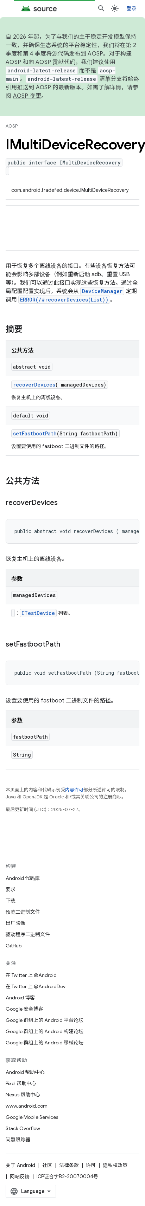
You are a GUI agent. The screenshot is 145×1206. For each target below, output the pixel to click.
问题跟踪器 (18, 1139)
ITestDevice (38, 613)
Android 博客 (20, 997)
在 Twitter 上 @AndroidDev (35, 986)
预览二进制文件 (23, 912)
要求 (10, 889)
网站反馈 (20, 1176)
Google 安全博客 (24, 1009)
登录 (132, 8)
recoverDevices (34, 384)
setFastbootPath (35, 433)
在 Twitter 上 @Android (31, 975)
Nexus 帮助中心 (23, 1094)
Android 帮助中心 (25, 1072)
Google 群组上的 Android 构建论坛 (44, 1031)
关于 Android (20, 1165)
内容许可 (74, 790)
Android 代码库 (23, 878)
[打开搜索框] (101, 8)
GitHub (13, 945)
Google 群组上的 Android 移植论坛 (44, 1042)
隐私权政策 (115, 1165)
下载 (10, 900)
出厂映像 (15, 923)
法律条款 (69, 1165)
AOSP (12, 126)
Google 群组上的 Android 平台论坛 (44, 1020)
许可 (91, 1165)
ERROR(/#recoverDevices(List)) (64, 299)
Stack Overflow (23, 1128)
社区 (47, 1165)
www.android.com (27, 1106)
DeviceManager (102, 291)
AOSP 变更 (27, 95)
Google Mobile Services (32, 1117)
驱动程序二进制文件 (28, 934)
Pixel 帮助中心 (21, 1083)
